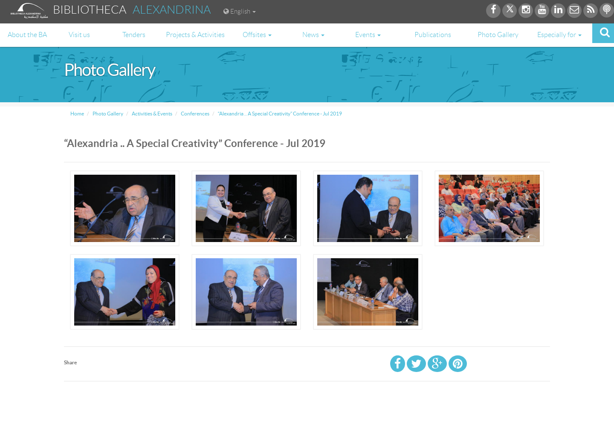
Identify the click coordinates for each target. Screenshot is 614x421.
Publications (432, 34)
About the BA (27, 34)
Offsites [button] (257, 34)
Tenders (133, 34)
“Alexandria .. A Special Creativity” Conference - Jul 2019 (279, 113)
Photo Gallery (498, 34)
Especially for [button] (559, 34)
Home (77, 113)
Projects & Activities (195, 34)
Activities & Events (151, 113)
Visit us (79, 34)
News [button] (313, 34)
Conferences (194, 113)
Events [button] (368, 34)
